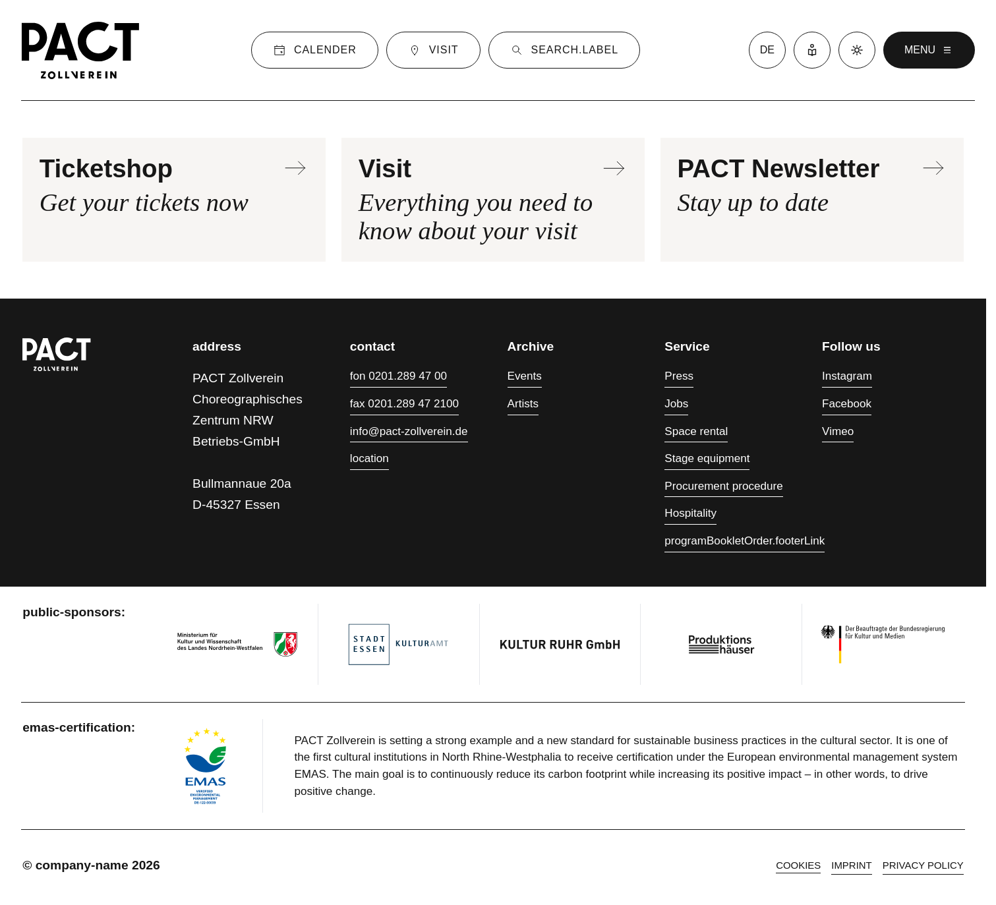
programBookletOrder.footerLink (744, 541)
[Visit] (433, 50)
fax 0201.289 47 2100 (404, 403)
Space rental (696, 431)
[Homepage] (80, 50)
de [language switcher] (767, 49)
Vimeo (838, 431)
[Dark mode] (856, 50)
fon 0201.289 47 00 (398, 376)
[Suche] (564, 50)
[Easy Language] (812, 50)
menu (929, 50)
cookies (798, 865)
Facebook (846, 403)
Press (678, 376)
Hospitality (690, 513)
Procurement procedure (723, 486)
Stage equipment (706, 458)
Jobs (676, 403)
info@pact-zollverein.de (409, 431)
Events (525, 376)
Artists (523, 403)
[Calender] (314, 50)
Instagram (847, 376)
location (369, 458)
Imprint (851, 865)
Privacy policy (923, 865)
